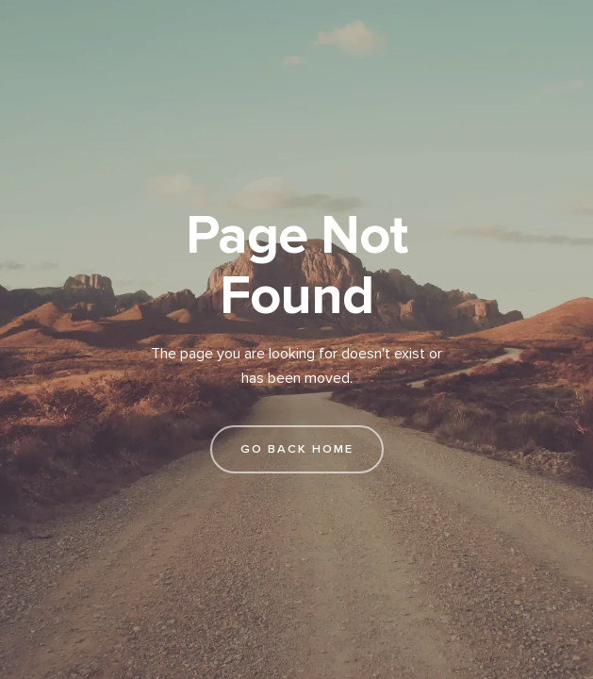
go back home (297, 448)
